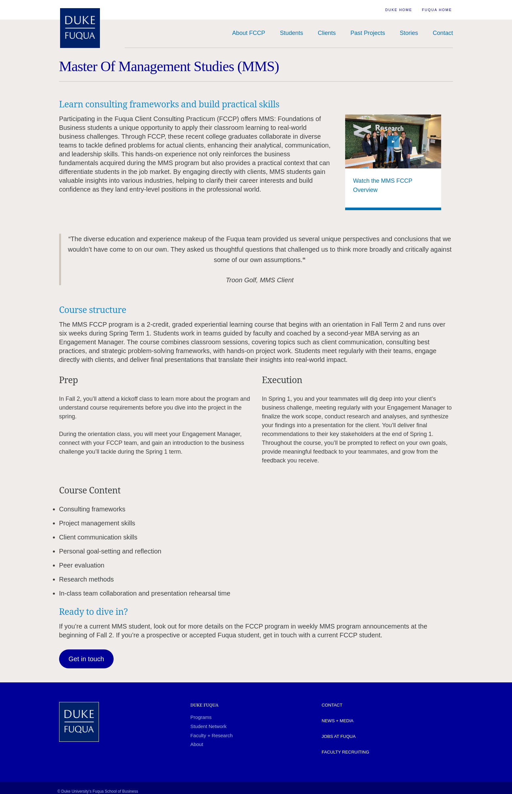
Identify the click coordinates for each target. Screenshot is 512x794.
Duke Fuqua (204, 705)
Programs (201, 717)
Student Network (208, 726)
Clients (327, 33)
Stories (409, 33)
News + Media (337, 720)
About (196, 744)
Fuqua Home (437, 10)
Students (291, 33)
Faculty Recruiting (345, 752)
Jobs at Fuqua (339, 736)
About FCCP (248, 33)
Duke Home (398, 10)
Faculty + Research (211, 735)
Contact (443, 33)
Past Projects (367, 33)
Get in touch (86, 658)
